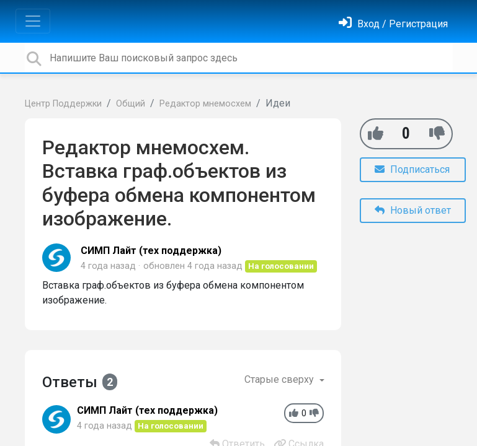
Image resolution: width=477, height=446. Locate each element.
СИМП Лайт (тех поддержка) (151, 250)
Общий (130, 103)
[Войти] (393, 24)
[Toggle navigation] (33, 21)
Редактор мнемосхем (205, 103)
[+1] (375, 133)
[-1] (437, 133)
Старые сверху (280, 379)
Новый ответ (413, 210)
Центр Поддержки (63, 103)
